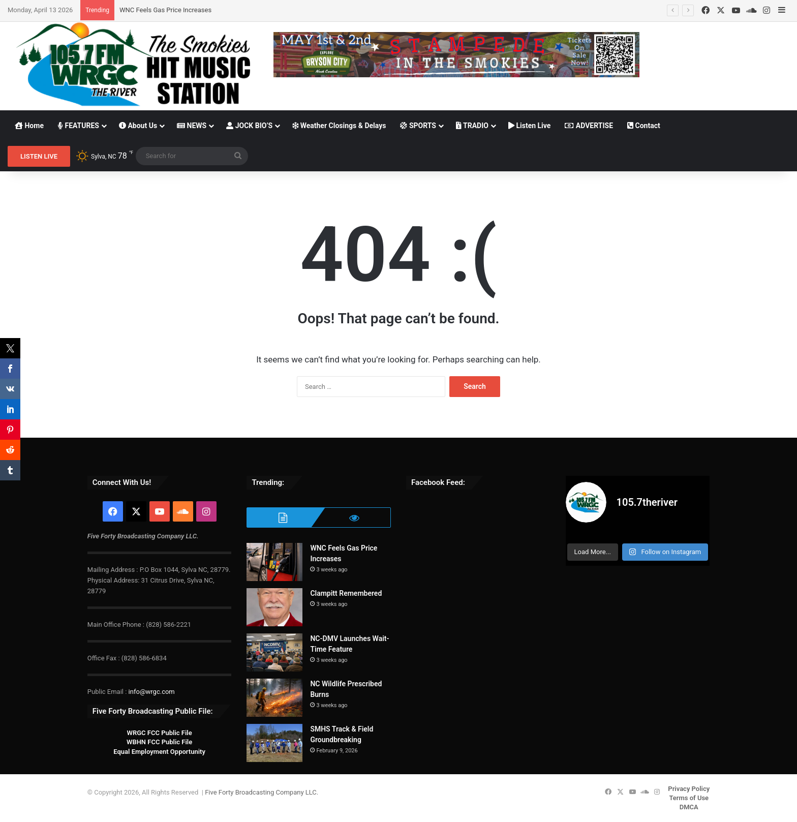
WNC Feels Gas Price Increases (165, 10)
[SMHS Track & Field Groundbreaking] (274, 743)
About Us (138, 125)
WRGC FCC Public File (159, 733)
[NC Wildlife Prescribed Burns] (274, 698)
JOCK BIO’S (249, 125)
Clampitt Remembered (346, 593)
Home (29, 125)
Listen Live (529, 125)
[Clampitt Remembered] (274, 607)
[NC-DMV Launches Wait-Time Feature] (274, 652)
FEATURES (78, 125)
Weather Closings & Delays (339, 125)
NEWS (191, 125)
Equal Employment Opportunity (159, 751)
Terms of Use (689, 798)
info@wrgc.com (152, 691)
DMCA (689, 807)
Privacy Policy (689, 789)
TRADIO (472, 125)
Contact (643, 125)
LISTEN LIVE (38, 156)
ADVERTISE (589, 125)
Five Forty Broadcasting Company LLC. (261, 792)
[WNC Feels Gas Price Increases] (274, 562)
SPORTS (418, 125)
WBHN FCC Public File (159, 742)
